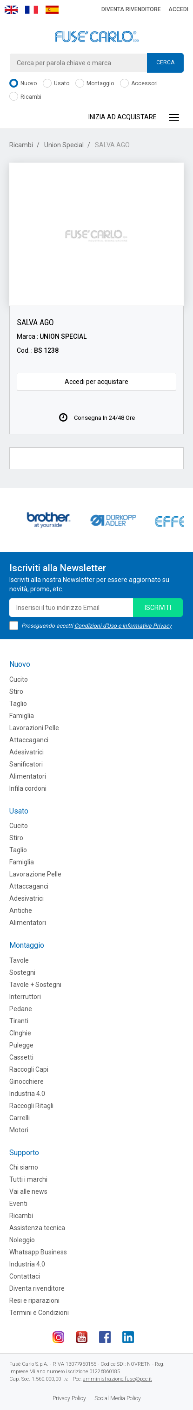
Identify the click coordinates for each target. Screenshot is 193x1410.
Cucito (18, 679)
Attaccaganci (28, 740)
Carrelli (19, 1118)
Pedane (20, 1009)
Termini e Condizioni (39, 1312)
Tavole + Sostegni (35, 984)
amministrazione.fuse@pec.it (117, 1379)
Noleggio (22, 1240)
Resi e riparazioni (34, 1300)
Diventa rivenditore (131, 9)
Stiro (16, 691)
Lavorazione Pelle (35, 874)
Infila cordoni (28, 788)
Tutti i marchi (28, 1179)
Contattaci (24, 1276)
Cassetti (21, 1057)
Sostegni (22, 972)
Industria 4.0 (27, 1093)
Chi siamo (23, 1167)
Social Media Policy (117, 1398)
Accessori (139, 84)
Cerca (165, 62)
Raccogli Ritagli (31, 1105)
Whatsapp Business (38, 1252)
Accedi (178, 9)
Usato (56, 84)
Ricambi (25, 97)
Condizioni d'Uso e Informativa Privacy (123, 626)
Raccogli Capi (28, 1069)
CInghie (20, 1033)
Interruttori (25, 996)
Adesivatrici (26, 752)
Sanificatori (26, 764)
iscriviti (158, 607)
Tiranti (18, 1021)
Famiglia (21, 715)
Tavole (19, 960)
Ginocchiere (26, 1081)
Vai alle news (28, 1191)
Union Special (64, 145)
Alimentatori (27, 776)
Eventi (18, 1203)
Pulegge (21, 1045)
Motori (18, 1130)
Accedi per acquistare (96, 381)
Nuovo (23, 84)
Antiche (20, 910)
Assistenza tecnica (37, 1228)
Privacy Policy (69, 1398)
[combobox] (96, 63)
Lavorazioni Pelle (34, 728)
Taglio (18, 703)
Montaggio (94, 84)
